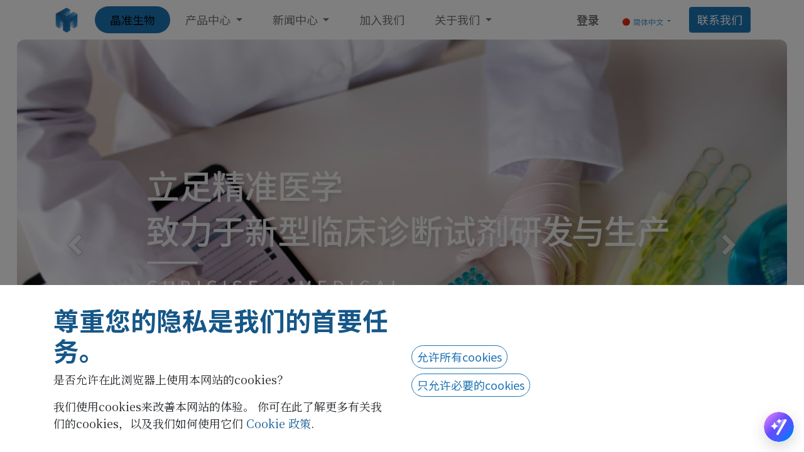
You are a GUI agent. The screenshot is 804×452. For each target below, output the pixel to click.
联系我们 (719, 19)
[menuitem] (132, 19)
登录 (588, 19)
